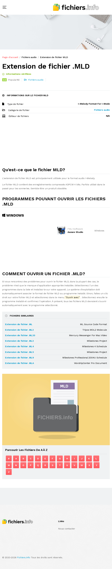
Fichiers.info (23, 557)
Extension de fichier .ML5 (19, 352)
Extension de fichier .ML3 (19, 340)
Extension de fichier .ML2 (19, 329)
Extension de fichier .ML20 (20, 335)
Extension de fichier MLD (54, 57)
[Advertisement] (56, 143)
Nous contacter (66, 528)
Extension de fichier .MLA (19, 363)
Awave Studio (75, 232)
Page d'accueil (10, 57)
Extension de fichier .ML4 (19, 346)
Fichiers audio (29, 57)
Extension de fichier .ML (18, 324)
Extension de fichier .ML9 (19, 357)
